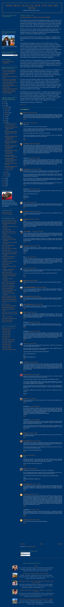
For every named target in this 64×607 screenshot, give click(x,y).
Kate (24, 343)
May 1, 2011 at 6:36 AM (31, 398)
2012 (4, 103)
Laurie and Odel (26, 231)
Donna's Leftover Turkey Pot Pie (8, 281)
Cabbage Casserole (6, 235)
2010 (4, 178)
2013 (4, 101)
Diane (24, 312)
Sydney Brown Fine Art (7, 212)
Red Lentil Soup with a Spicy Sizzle (9, 261)
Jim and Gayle (26, 296)
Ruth (24, 112)
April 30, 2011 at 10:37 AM (31, 122)
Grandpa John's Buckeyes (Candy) (9, 274)
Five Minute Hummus (6, 250)
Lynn (24, 122)
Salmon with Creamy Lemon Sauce (9, 312)
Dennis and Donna (27, 304)
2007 (4, 183)
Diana (24, 398)
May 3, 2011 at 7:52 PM (33, 494)
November (7, 108)
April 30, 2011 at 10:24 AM (31, 112)
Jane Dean (25, 494)
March (6, 172)
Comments (24, 555)
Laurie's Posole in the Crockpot (8, 231)
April (6, 122)
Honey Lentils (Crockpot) (7, 237)
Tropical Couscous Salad (7, 320)
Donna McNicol (26, 441)
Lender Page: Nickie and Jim (8, 341)
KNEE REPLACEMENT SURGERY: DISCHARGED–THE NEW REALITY (10, 160)
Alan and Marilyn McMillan (29, 287)
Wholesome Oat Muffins (7, 321)
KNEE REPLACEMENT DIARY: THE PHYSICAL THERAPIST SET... (11, 152)
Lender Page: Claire (6, 333)
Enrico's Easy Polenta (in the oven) (9, 220)
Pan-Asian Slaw (5, 264)
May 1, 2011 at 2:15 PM (32, 433)
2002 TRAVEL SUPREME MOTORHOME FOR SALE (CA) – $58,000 (36, 599)
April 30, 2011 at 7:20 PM (34, 322)
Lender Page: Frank (6, 336)
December (7, 107)
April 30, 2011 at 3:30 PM (34, 245)
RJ (24, 455)
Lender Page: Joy (5, 337)
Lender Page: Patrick (6, 344)
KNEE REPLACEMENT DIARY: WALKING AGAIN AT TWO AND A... (11, 133)
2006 (4, 185)
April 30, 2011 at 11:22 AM (34, 158)
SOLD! (36, 566)
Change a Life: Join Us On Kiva (8, 328)
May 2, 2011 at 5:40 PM (32, 468)
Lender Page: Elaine (6, 334)
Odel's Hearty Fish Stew (7, 272)
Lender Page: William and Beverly (9, 349)
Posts (22, 553)
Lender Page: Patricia (6, 342)
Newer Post (22, 543)
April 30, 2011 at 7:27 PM (31, 343)
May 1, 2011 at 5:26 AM (33, 362)
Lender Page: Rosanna (7, 346)
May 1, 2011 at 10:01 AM (34, 406)
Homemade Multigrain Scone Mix (9, 296)
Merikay (25, 280)
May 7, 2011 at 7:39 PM (34, 509)
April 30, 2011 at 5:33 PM (32, 280)
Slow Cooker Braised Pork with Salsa (10, 251)
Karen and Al (26, 374)
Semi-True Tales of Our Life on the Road (32, 7)
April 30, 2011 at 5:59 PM (41, 287)
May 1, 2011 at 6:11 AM (34, 374)
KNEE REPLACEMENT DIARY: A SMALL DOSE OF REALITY (11, 128)
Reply (24, 119)
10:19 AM (24, 104)
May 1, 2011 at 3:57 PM (35, 441)
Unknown (25, 519)
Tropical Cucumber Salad (7, 316)
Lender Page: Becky (6, 331)
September (7, 112)
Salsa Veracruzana (6, 304)
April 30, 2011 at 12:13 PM (34, 189)
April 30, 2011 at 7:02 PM (31, 312)
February (7, 174)
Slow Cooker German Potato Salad (9, 248)
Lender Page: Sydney (6, 347)
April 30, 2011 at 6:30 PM (35, 296)
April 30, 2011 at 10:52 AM (34, 143)
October (6, 110)
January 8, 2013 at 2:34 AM (33, 519)
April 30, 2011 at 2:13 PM (35, 211)
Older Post (60, 543)
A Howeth (25, 362)
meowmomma (26, 169)
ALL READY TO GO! (8, 169)
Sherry (24, 468)
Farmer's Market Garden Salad (8, 283)
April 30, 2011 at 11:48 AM (35, 169)
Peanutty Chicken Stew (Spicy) (8, 256)
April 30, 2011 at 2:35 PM (37, 231)
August (6, 114)
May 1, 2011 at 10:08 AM (34, 419)
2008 (4, 182)
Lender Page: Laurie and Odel (8, 339)
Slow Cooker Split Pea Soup (8, 245)
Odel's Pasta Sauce (6, 247)
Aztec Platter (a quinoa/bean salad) (9, 318)
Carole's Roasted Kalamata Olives (9, 299)
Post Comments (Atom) (31, 546)
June (6, 118)
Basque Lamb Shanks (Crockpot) (9, 297)
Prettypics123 (26, 211)
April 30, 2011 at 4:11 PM (31, 257)
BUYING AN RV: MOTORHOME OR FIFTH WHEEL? (36, 573)
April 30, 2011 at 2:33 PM (33, 219)
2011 (4, 105)
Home (41, 543)
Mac (24, 268)
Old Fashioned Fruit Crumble (8, 307)
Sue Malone (26, 143)
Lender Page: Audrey (6, 329)
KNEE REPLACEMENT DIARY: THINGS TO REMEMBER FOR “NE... (11, 143)
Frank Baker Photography (7, 213)
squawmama (26, 245)
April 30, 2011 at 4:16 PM (31, 268)
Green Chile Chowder (6, 229)
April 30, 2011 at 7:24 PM (34, 331)
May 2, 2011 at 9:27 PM (36, 484)
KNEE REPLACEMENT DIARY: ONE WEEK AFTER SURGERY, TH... (11, 147)
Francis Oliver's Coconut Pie (8, 285)
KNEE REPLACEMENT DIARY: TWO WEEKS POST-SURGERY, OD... (11, 138)
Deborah (25, 433)
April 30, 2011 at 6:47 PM (37, 304)
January (6, 176)
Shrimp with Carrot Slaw (7, 263)
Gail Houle (25, 219)
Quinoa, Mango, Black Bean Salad (9, 305)
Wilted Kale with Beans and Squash (9, 221)
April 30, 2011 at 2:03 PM (31, 202)
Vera (24, 202)
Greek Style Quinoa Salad (7, 288)
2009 (4, 180)
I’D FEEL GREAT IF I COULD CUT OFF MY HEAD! (35, 17)
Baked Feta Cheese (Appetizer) (8, 286)
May (6, 120)
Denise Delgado (26, 484)
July (5, 116)
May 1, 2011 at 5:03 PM (30, 455)
